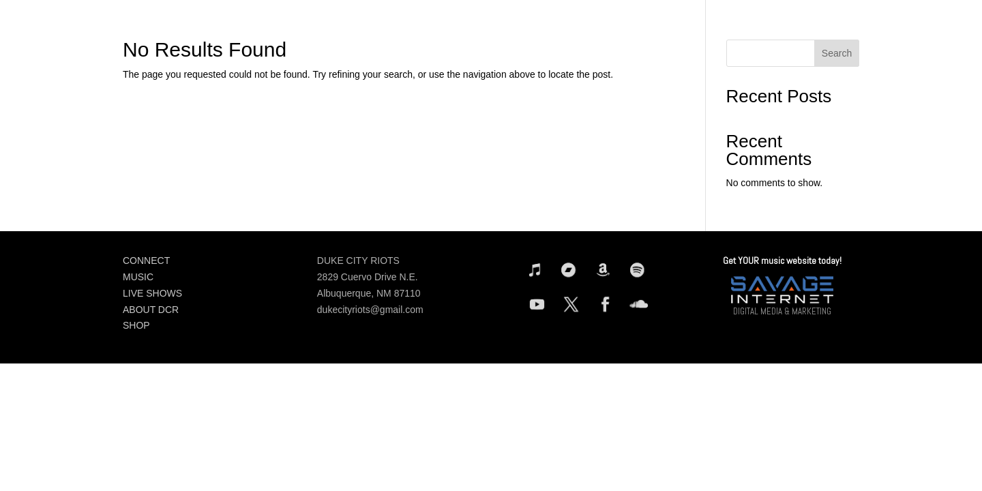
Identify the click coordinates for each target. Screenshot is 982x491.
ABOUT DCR (151, 309)
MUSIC (138, 276)
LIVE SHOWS (152, 293)
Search (837, 53)
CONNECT (146, 260)
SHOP (136, 325)
